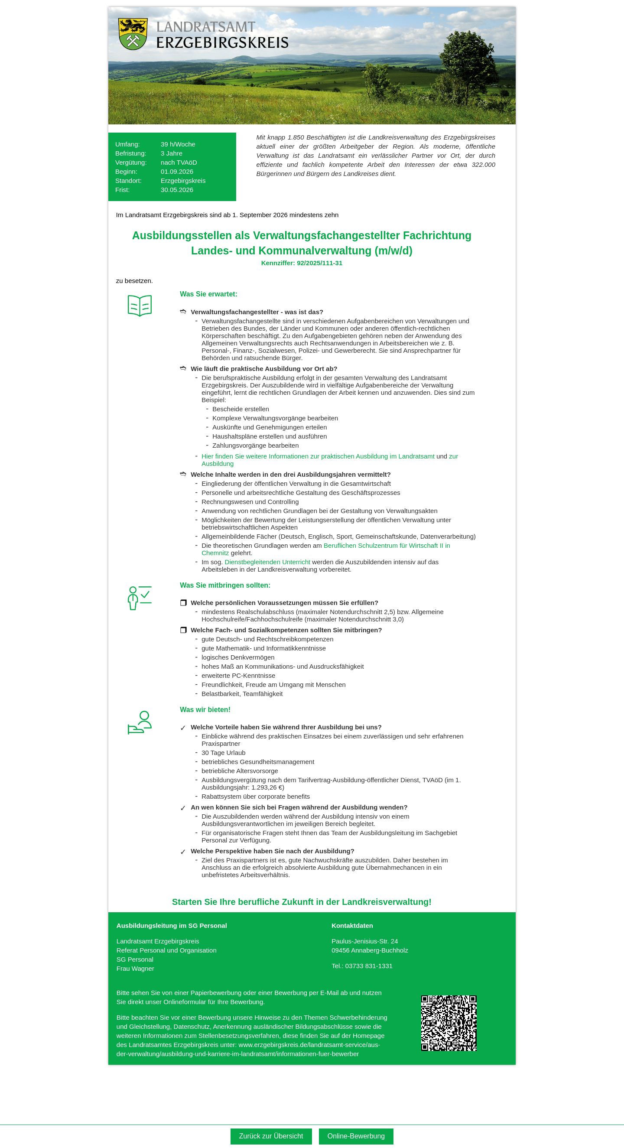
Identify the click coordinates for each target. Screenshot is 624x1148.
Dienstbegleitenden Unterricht (268, 562)
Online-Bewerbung (356, 1136)
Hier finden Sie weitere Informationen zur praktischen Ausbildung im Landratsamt (318, 456)
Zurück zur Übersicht (271, 1136)
